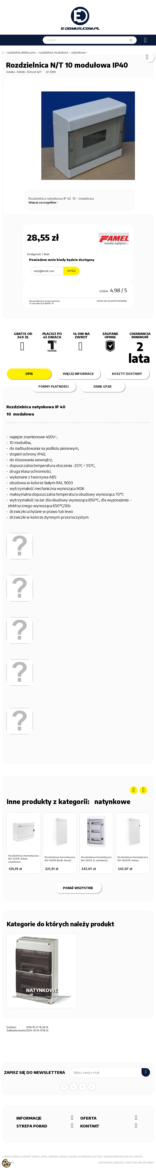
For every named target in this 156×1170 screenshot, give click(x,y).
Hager (73, 1157)
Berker (53, 1157)
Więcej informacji (78, 374)
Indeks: (11, 72)
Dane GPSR (102, 386)
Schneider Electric (90, 1157)
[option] (23, 844)
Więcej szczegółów (43, 202)
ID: (48, 72)
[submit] (146, 1072)
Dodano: (11, 1027)
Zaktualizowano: (16, 1030)
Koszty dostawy (127, 374)
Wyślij (71, 270)
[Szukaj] (131, 40)
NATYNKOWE (112, 801)
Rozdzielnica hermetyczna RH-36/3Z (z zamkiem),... (96, 858)
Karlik (64, 1157)
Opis (29, 374)
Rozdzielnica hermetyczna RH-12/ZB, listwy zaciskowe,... (23, 858)
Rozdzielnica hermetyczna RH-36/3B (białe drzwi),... (60, 858)
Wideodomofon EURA (116, 1157)
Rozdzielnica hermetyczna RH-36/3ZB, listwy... (132, 858)
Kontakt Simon (30, 1157)
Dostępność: (34, 254)
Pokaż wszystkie (78, 888)
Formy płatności (54, 386)
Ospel (44, 1157)
